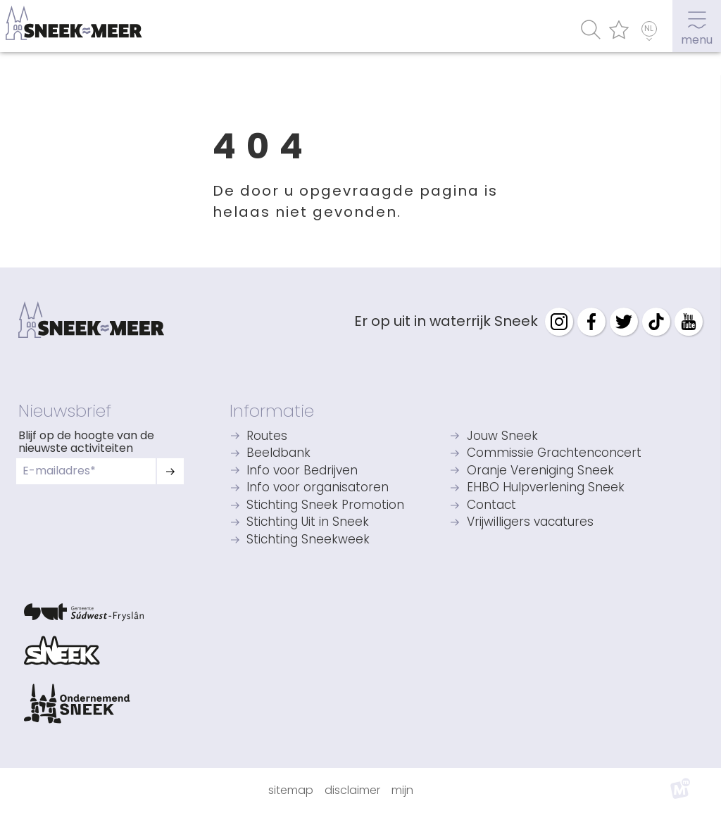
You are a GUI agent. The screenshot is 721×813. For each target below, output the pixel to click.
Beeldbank (278, 453)
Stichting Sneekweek (308, 540)
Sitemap (290, 790)
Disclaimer (352, 790)
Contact (491, 505)
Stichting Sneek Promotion (325, 505)
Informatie (272, 410)
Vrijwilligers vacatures (530, 522)
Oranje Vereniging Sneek (540, 471)
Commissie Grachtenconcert (554, 453)
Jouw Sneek (502, 436)
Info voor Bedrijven (302, 471)
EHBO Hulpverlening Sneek (546, 488)
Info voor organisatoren (317, 488)
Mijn (402, 790)
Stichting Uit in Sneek (307, 522)
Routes (266, 436)
